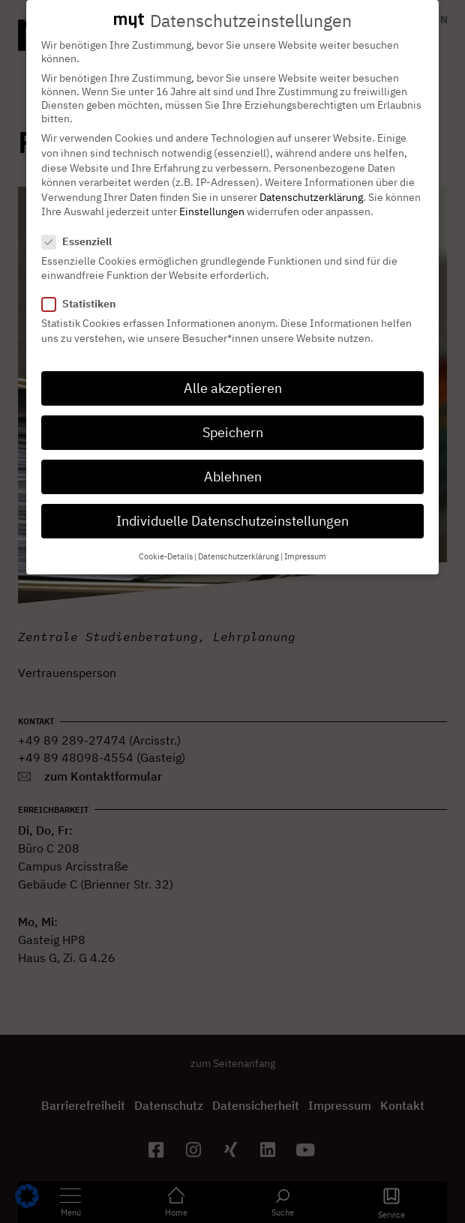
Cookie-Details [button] (166, 539)
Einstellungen (211, 195)
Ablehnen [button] (233, 460)
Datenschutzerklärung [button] (238, 539)
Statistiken (83, 287)
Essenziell (81, 225)
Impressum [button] (305, 539)
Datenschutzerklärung (311, 180)
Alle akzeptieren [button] (233, 371)
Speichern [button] (232, 415)
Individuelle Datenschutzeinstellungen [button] (232, 504)
